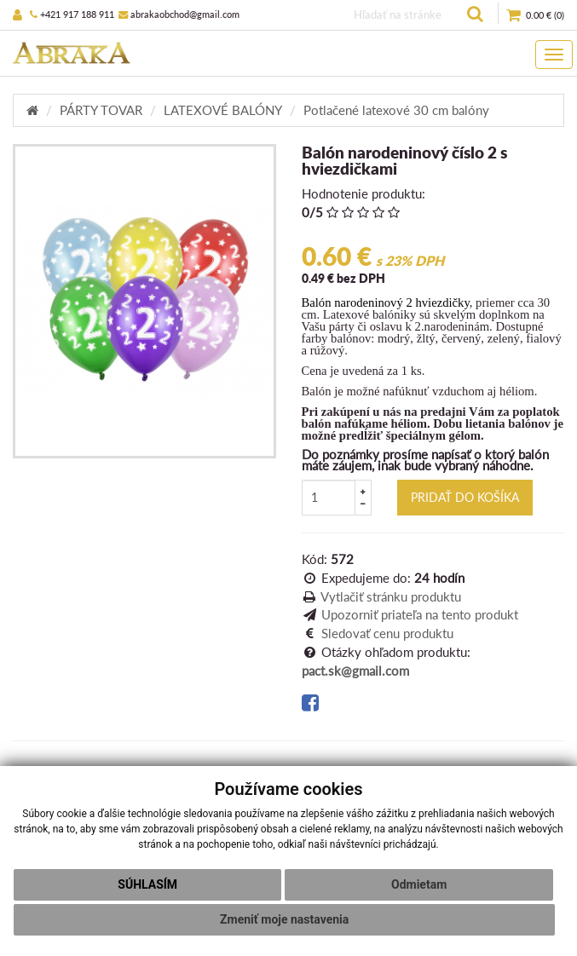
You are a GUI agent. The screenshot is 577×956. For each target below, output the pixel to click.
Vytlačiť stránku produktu (390, 596)
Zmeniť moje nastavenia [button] (284, 919)
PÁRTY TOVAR (101, 110)
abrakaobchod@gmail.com (178, 14)
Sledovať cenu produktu (387, 633)
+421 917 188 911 (72, 14)
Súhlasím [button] (147, 884)
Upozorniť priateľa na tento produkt (419, 614)
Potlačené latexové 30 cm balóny (396, 110)
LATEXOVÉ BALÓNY (223, 110)
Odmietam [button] (419, 884)
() (535, 15)
